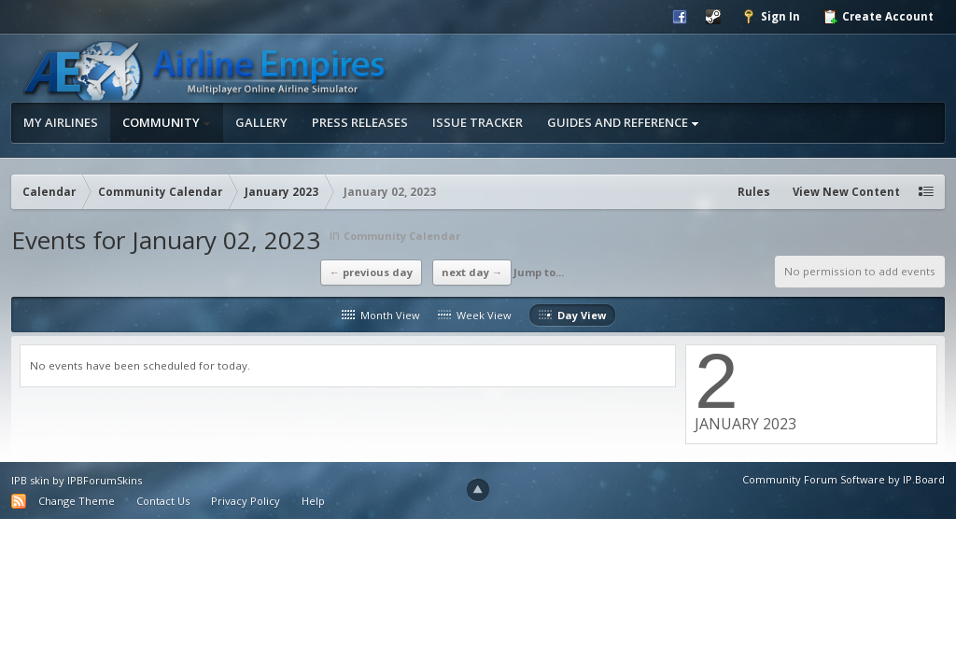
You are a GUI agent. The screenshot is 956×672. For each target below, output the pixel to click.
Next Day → (472, 272)
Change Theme (76, 501)
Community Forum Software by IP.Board (843, 479)
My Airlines (60, 122)
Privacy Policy (245, 501)
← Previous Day (371, 272)
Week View (475, 315)
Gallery (261, 122)
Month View (381, 315)
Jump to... (538, 272)
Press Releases (360, 122)
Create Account (878, 16)
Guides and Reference (623, 122)
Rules (754, 192)
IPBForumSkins (104, 480)
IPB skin (30, 480)
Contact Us (163, 501)
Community (166, 122)
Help (313, 501)
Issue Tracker (477, 122)
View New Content (846, 192)
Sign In (770, 16)
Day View (572, 315)
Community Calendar (402, 236)
